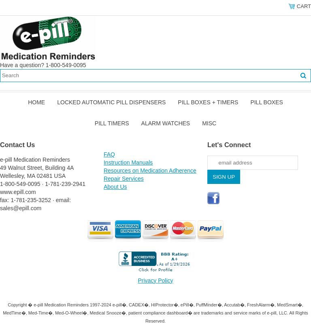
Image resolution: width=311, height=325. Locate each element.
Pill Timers (112, 123)
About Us (115, 187)
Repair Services (124, 178)
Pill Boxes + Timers (208, 102)
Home (36, 102)
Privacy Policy (155, 280)
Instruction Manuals (128, 162)
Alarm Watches (165, 123)
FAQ (109, 154)
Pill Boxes (266, 102)
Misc (209, 123)
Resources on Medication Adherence (150, 170)
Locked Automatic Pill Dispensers (111, 102)
